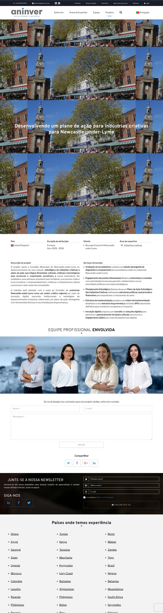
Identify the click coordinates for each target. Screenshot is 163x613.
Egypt (14, 541)
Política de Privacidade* (105, 497)
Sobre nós (59, 12)
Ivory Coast (66, 573)
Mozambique (115, 589)
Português (142, 12)
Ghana (15, 534)
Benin (111, 534)
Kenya (63, 541)
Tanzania (64, 549)
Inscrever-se (121, 505)
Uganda (15, 565)
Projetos (110, 12)
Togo (111, 557)
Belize (63, 604)
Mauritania (65, 557)
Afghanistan (66, 589)
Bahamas (113, 581)
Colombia (16, 581)
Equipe (96, 12)
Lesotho (16, 589)
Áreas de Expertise (78, 12)
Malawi (112, 541)
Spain (14, 557)
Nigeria (112, 573)
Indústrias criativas (133, 245)
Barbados (65, 581)
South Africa (115, 597)
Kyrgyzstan (66, 565)
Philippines (66, 597)
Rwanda (16, 597)
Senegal (16, 549)
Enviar (81, 445)
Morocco (16, 573)
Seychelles (114, 604)
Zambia (112, 549)
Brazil (111, 565)
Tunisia (63, 534)
